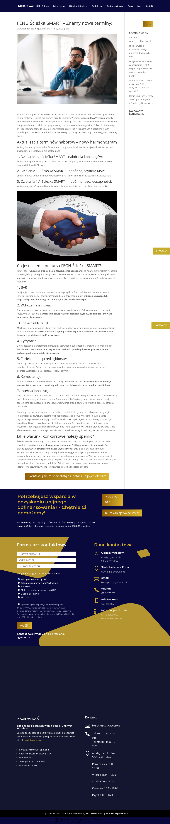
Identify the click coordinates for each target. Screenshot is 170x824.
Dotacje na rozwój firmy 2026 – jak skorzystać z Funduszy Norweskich (141, 100)
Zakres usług (59, 6)
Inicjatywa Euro (42, 28)
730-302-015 (111, 499)
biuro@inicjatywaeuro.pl (122, 513)
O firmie (45, 6)
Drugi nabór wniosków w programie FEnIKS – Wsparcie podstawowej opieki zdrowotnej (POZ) (141, 68)
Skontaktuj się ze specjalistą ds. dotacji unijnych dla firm (67, 476)
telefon (106, 588)
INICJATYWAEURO (94, 813)
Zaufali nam (97, 6)
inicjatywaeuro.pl (33, 740)
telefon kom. (109, 599)
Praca (130, 6)
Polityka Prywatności (117, 813)
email (105, 578)
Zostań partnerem (115, 6)
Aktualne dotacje (77, 6)
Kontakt (149, 6)
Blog (139, 6)
